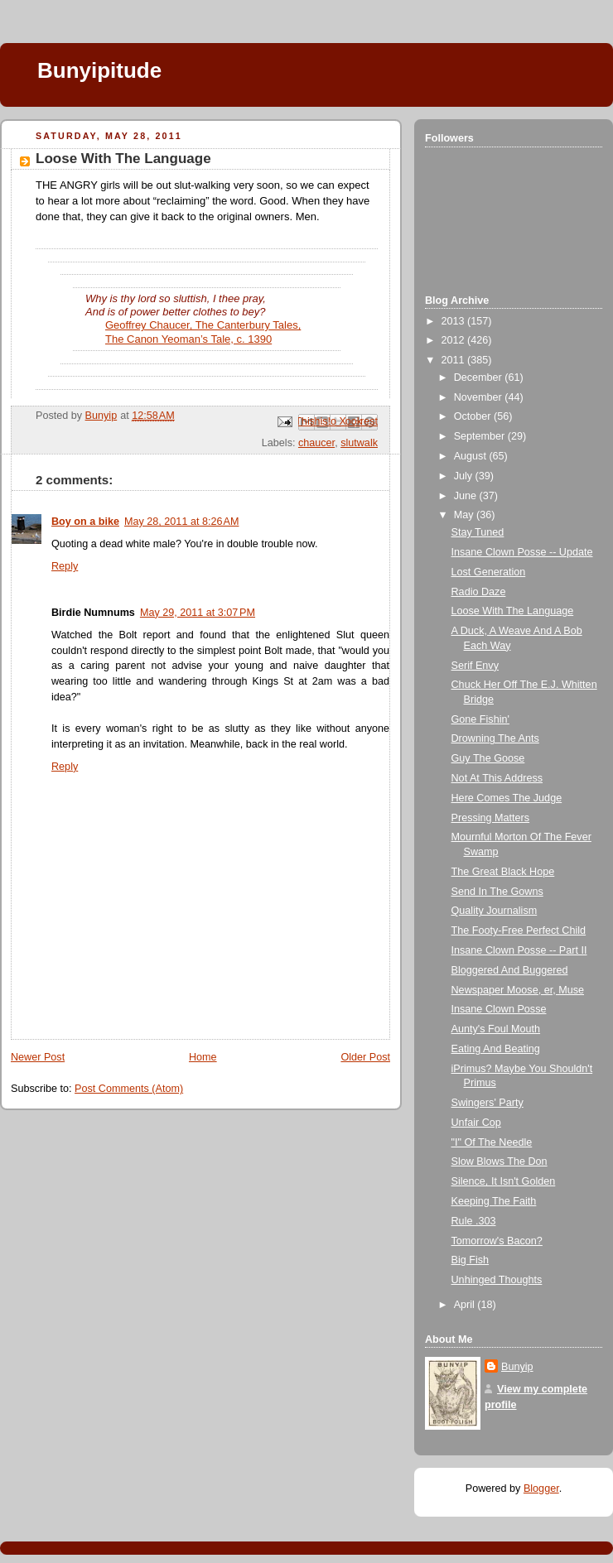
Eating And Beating (495, 1049)
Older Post (365, 1057)
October (474, 416)
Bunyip (517, 1367)
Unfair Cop (476, 1122)
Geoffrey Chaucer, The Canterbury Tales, (203, 325)
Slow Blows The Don (499, 1161)
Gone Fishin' (480, 719)
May (465, 515)
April (466, 1305)
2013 (455, 321)
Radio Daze (478, 592)
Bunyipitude (99, 70)
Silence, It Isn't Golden (503, 1181)
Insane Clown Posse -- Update (522, 552)
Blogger (541, 1488)
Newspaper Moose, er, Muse (518, 990)
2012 (455, 340)
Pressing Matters (490, 818)
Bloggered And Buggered (509, 970)
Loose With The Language (512, 611)
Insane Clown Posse (499, 1009)
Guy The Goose (488, 758)
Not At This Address (497, 778)
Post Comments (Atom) (129, 1088)
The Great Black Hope (503, 872)
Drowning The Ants (495, 738)
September (481, 436)
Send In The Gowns (497, 891)
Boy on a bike (85, 521)
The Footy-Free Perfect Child (518, 930)
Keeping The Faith (494, 1201)
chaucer (316, 443)
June (467, 496)
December (479, 377)
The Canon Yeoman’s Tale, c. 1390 (188, 339)
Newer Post (38, 1057)
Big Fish (470, 1260)
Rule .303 (473, 1221)
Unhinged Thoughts (497, 1280)
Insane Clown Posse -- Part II (519, 950)
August (472, 456)
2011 (455, 360)
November (479, 397)
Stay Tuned (477, 532)
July (464, 476)
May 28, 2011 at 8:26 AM (181, 521)
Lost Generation (488, 572)
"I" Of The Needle (492, 1142)
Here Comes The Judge (506, 798)
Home (203, 1057)
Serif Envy (475, 665)
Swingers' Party (487, 1103)
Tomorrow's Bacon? (497, 1241)
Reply (64, 566)
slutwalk (359, 443)
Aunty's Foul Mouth (496, 1029)
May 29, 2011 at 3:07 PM (197, 612)
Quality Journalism (494, 910)
